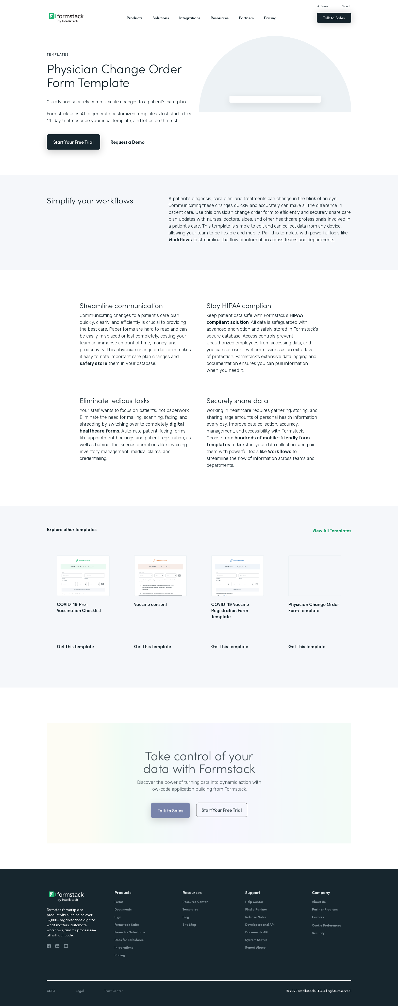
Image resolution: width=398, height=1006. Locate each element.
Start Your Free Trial (73, 142)
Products (134, 17)
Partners (246, 17)
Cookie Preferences (326, 925)
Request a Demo (127, 142)
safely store (93, 363)
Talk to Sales (334, 17)
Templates (58, 54)
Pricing (270, 17)
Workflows (180, 240)
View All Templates (331, 531)
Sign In (346, 6)
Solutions (161, 17)
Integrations (190, 17)
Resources (220, 17)
